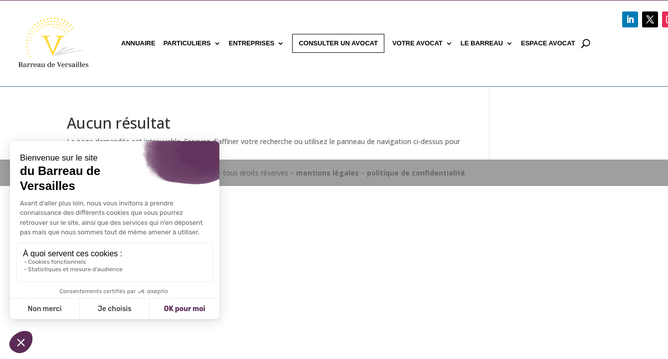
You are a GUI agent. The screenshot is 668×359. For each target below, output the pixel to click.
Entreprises (252, 43)
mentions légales (327, 173)
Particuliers (187, 43)
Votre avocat (417, 43)
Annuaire (138, 43)
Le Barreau (482, 43)
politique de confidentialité (416, 173)
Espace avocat (548, 43)
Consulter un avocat (338, 43)
